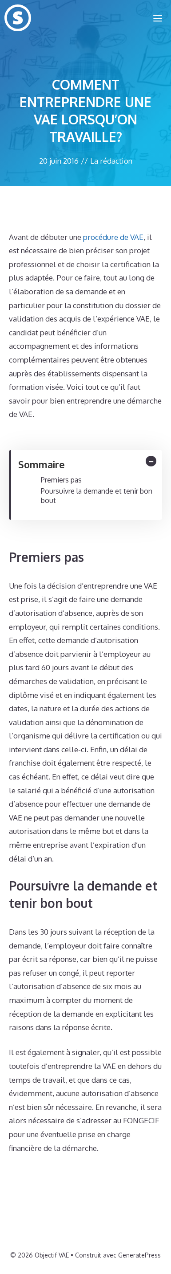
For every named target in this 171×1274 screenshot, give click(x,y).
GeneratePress (139, 1255)
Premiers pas (61, 479)
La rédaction (111, 160)
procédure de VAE (113, 237)
